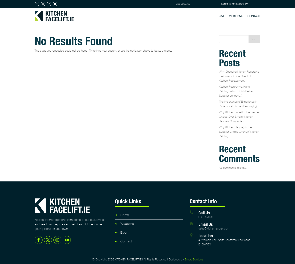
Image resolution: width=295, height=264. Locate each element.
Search (254, 39)
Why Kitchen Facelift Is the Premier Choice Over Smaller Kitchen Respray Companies (239, 117)
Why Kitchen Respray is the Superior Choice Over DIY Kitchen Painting (239, 132)
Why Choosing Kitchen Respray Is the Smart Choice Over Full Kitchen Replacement (239, 76)
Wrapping (236, 16)
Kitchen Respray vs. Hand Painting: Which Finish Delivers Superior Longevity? (236, 91)
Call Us (204, 212)
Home (221, 16)
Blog (123, 232)
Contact (253, 16)
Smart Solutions (194, 259)
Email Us (205, 224)
